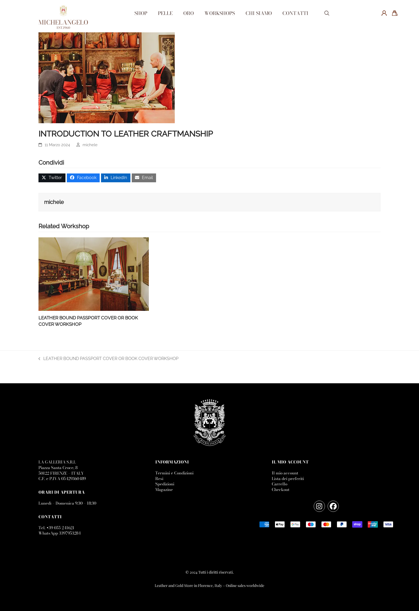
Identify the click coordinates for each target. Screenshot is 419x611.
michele (90, 144)
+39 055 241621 (60, 528)
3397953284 (70, 533)
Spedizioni (164, 484)
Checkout (280, 489)
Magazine (164, 489)
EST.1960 (63, 27)
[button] (327, 13)
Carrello (279, 484)
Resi (159, 478)
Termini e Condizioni (174, 473)
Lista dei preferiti (288, 478)
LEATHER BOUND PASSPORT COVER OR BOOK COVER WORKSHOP (108, 359)
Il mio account (285, 473)
